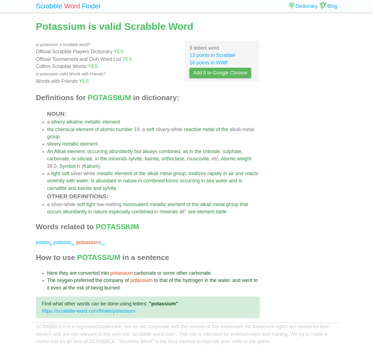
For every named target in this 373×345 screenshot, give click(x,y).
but (137, 151)
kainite (152, 158)
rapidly (215, 173)
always (150, 151)
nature (130, 181)
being (97, 288)
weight (244, 158)
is (93, 181)
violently (56, 181)
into (105, 273)
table (221, 211)
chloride (211, 151)
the (50, 129)
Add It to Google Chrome (220, 73)
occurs (54, 211)
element (111, 122)
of (97, 129)
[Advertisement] (302, 103)
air (231, 173)
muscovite (198, 158)
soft (150, 129)
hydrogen (193, 280)
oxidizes (197, 173)
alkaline (74, 122)
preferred (84, 280)
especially (119, 211)
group (53, 136)
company (113, 280)
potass (44, 242)
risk (80, 288)
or (74, 158)
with (70, 181)
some (169, 273)
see (192, 211)
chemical (64, 129)
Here (52, 273)
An (50, 151)
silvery (58, 122)
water (82, 181)
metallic (93, 122)
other (181, 273)
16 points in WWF (208, 63)
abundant (106, 181)
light (55, 173)
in (191, 151)
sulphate (232, 151)
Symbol (67, 166)
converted (89, 273)
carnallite (57, 188)
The (51, 280)
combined (169, 151)
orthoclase (173, 158)
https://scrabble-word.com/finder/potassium (88, 311)
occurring (97, 151)
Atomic (228, 158)
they (63, 273)
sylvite (135, 158)
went (247, 280)
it (48, 288)
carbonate (58, 158)
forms (172, 181)
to (156, 280)
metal (209, 129)
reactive (192, 129)
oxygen (65, 280)
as (185, 151)
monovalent (135, 204)
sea (210, 181)
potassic (64, 242)
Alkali (60, 151)
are (73, 273)
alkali (152, 173)
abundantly (121, 151)
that (244, 204)
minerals (118, 158)
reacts (251, 173)
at (65, 288)
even (56, 288)
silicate (84, 158)
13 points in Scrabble (212, 55)
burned (112, 288)
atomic (107, 129)
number (124, 129)
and (239, 173)
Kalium (90, 166)
